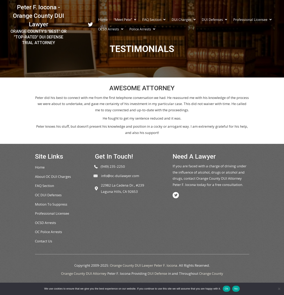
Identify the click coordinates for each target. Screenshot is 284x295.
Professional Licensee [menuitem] (52, 213)
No (236, 288)
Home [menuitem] (40, 167)
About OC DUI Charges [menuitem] (53, 176)
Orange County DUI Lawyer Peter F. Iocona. (144, 265)
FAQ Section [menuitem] (44, 185)
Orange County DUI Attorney (84, 273)
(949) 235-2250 (113, 166)
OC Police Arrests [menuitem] (48, 231)
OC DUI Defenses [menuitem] (48, 195)
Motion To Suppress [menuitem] (51, 204)
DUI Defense (157, 273)
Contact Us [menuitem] (43, 241)
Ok (226, 288)
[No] (279, 289)
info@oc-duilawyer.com (120, 175)
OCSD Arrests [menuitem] (45, 222)
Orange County (211, 273)
